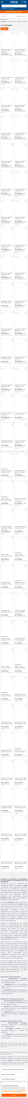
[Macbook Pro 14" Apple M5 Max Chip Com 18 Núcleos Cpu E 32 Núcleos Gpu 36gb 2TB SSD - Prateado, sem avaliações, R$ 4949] (20, 830)
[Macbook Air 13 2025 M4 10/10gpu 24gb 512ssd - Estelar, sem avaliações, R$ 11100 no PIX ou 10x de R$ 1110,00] (20, 634)
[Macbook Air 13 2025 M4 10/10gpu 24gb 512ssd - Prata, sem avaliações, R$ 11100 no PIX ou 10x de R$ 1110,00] (7, 297)
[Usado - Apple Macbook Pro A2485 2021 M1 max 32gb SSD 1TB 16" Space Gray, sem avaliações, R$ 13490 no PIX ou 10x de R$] (7, 550)
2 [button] (13, 875)
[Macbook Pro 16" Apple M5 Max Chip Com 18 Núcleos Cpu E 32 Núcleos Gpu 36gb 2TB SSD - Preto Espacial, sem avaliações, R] (20, 857)
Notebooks (19, 21)
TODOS (4, 28)
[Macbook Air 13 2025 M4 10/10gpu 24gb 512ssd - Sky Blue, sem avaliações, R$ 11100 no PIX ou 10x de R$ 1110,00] (7, 352)
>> (17, 875)
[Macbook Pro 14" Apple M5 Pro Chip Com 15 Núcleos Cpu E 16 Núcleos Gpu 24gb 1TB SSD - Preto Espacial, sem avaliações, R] (7, 857)
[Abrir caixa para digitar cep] (7, 8)
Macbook (25, 21)
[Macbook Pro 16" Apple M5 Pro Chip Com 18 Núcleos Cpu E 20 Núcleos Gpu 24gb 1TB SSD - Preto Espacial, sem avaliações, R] (7, 774)
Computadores (11, 21)
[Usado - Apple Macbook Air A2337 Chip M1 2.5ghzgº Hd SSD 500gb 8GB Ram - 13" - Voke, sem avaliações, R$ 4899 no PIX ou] (7, 690)
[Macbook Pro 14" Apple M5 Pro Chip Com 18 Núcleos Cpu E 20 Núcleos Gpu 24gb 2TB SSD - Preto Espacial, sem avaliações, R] (20, 774)
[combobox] (14, 6)
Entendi (14, 1095)
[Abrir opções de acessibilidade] (22, 2)
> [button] (15, 875)
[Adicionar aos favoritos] (12, 33)
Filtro (3, 16)
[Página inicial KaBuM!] (14, 2)
